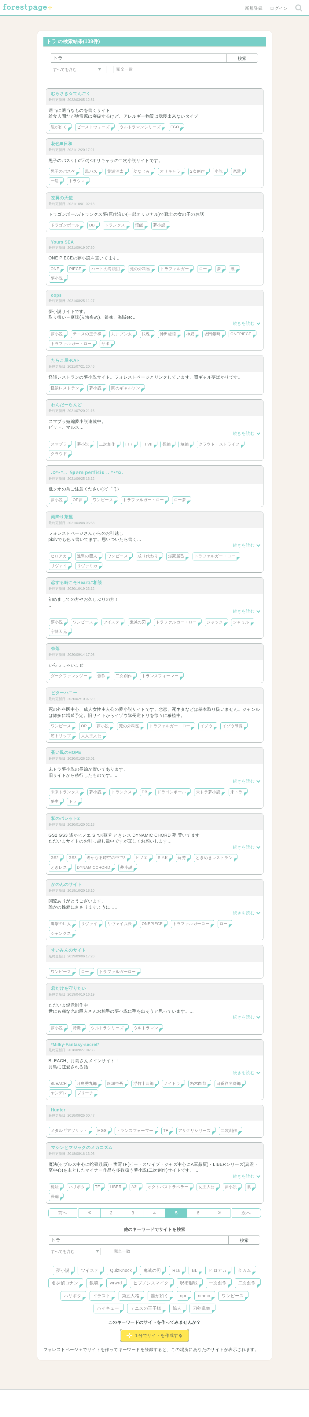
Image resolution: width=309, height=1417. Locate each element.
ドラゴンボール (65, 225)
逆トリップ (61, 736)
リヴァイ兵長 (119, 924)
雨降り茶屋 (62, 516)
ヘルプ (76, 1396)
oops (56, 295)
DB (92, 225)
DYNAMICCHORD (93, 867)
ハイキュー (108, 1308)
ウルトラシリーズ (107, 1028)
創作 (101, 676)
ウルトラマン (146, 1028)
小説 (219, 171)
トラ (73, 801)
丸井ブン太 (121, 334)
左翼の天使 (62, 197)
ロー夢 (180, 500)
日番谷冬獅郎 (228, 1083)
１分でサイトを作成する (155, 1335)
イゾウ (206, 726)
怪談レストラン (65, 388)
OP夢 (78, 500)
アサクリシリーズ (194, 1131)
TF (165, 1131)
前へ (63, 1212)
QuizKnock (121, 1270)
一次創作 (218, 1282)
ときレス (59, 867)
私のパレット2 (65, 818)
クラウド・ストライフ (219, 444)
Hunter (58, 1109)
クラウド (59, 454)
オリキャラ (170, 171)
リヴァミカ (87, 566)
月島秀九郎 (87, 1083)
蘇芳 (182, 858)
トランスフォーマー (160, 676)
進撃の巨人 (87, 556)
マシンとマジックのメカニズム (82, 1147)
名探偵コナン (65, 1282)
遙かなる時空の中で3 (106, 858)
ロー (203, 269)
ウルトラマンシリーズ (140, 127)
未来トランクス (65, 792)
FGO (175, 127)
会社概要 (178, 1396)
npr (183, 1295)
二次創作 (107, 444)
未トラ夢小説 (208, 792)
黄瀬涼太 (115, 171)
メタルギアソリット (69, 1131)
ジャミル (241, 622)
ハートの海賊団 (105, 269)
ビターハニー (64, 692)
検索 (242, 58)
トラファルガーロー (191, 924)
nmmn (204, 1295)
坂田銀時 (212, 334)
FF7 (129, 444)
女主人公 (206, 1187)
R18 (176, 1270)
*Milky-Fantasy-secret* (75, 1044)
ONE (55, 269)
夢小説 (159, 225)
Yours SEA (62, 242)
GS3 (72, 858)
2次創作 (197, 171)
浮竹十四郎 (143, 1083)
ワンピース (103, 500)
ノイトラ (172, 1083)
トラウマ (77, 181)
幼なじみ (142, 171)
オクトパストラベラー (168, 1187)
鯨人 (177, 1308)
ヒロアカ (59, 556)
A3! (134, 1187)
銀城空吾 (115, 1083)
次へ (246, 1212)
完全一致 (119, 69)
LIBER (116, 1187)
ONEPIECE (240, 334)
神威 (190, 334)
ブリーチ (85, 1093)
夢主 (55, 801)
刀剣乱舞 (202, 1308)
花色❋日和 (61, 143)
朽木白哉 (198, 1083)
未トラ (236, 792)
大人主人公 (91, 736)
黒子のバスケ (63, 171)
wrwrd (116, 1282)
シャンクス (61, 933)
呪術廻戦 (189, 1282)
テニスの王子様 (87, 334)
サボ (105, 344)
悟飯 (139, 225)
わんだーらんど (66, 404)
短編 (184, 444)
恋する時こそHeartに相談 (76, 582)
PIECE (75, 269)
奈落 (55, 648)
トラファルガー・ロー (71, 344)
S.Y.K (163, 858)
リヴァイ (59, 566)
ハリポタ (77, 1187)
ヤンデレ (59, 1093)
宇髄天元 (59, 632)
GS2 (55, 858)
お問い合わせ (110, 1396)
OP (84, 726)
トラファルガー (174, 269)
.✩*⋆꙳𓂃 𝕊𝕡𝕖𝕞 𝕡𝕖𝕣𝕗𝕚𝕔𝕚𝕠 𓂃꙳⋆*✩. (87, 472)
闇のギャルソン (125, 388)
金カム (244, 1270)
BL (194, 1270)
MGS (102, 1131)
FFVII (147, 444)
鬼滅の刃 (138, 622)
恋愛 (237, 171)
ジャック (215, 622)
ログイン (279, 8)
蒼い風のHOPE (66, 752)
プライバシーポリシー (220, 1396)
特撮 (77, 1028)
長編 (166, 444)
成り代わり (148, 556)
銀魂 (146, 334)
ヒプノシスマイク (150, 1282)
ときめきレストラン (214, 858)
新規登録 (254, 8)
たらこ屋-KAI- (65, 360)
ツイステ (111, 622)
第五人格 (131, 1295)
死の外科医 (140, 269)
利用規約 (146, 1396)
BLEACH (59, 1083)
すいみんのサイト (68, 950)
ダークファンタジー (69, 676)
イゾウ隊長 (232, 726)
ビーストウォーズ (93, 127)
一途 (55, 181)
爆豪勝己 (176, 556)
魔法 (55, 1187)
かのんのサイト (66, 884)
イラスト (102, 1295)
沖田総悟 (168, 334)
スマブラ (59, 444)
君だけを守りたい (68, 988)
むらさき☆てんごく (71, 93)
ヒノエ (142, 858)
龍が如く (59, 127)
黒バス (91, 171)
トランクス (115, 225)
